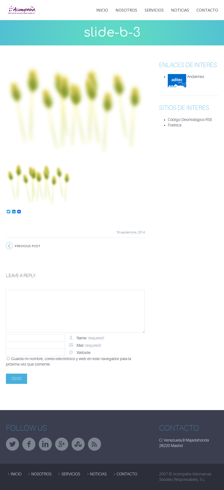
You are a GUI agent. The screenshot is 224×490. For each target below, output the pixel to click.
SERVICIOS (70, 474)
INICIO (102, 10)
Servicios (154, 10)
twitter (12, 444)
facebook (28, 444)
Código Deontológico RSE (190, 119)
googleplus (61, 444)
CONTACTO (127, 474)
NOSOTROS (41, 474)
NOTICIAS (180, 10)
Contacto (207, 10)
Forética (174, 125)
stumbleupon (78, 444)
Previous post (27, 246)
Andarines (186, 76)
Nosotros (126, 10)
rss (94, 444)
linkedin (45, 444)
